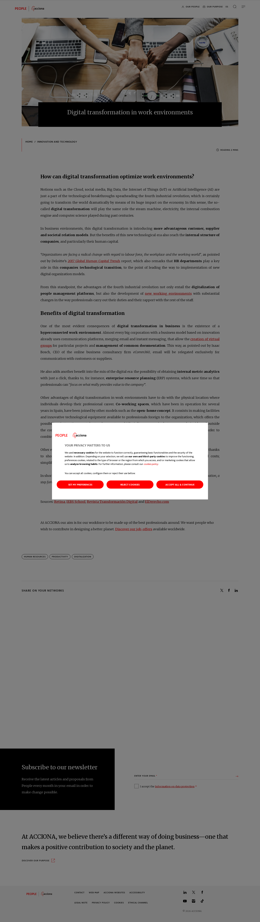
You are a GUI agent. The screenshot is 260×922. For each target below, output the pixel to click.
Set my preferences (80, 484)
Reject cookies (130, 484)
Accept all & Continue (179, 484)
